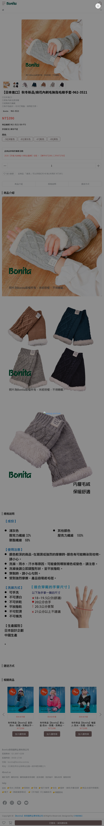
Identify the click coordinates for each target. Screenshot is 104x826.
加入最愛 (9, 173)
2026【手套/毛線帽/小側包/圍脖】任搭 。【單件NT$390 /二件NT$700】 (35, 155)
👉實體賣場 (58, 792)
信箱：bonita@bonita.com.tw (15, 762)
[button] (100, 714)
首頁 (4, 788)
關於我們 (6, 777)
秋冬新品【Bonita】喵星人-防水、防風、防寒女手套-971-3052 (83, 724)
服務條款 (67, 777)
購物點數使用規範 (27, 777)
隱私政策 (58, 777)
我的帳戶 (49, 777)
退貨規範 (40, 777)
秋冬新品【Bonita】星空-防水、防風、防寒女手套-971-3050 (20, 724)
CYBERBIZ (78, 815)
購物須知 (15, 777)
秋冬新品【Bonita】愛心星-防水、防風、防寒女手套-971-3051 (52, 724)
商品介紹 (19, 183)
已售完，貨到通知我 (58, 823)
